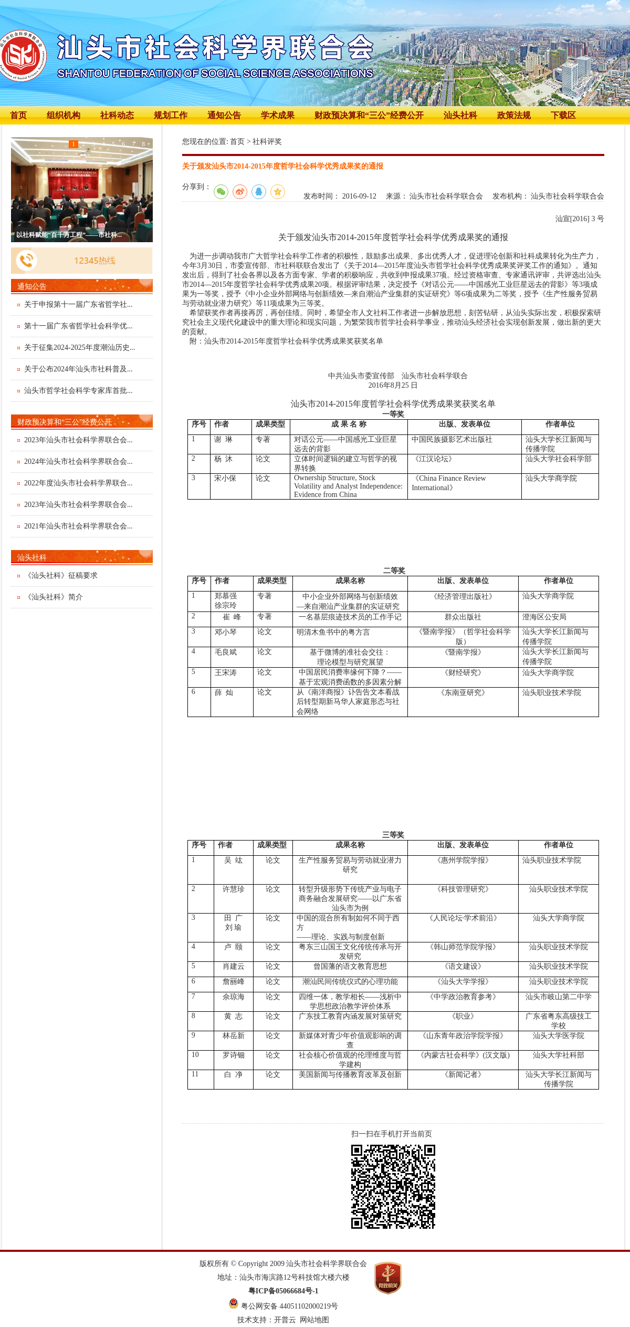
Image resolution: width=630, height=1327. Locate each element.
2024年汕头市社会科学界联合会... (78, 461)
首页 (18, 115)
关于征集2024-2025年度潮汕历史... (79, 347)
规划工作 (170, 115)
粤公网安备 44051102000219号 (289, 1306)
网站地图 (314, 1320)
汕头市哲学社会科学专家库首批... (78, 391)
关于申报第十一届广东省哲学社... (78, 304)
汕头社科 (460, 115)
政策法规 (514, 115)
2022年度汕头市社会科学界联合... (78, 483)
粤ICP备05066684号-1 (283, 1291)
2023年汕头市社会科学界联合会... (78, 440)
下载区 (563, 115)
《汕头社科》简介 (53, 597)
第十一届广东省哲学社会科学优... (78, 326)
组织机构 (63, 115)
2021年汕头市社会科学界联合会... (78, 526)
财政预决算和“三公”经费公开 (369, 115)
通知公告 (224, 115)
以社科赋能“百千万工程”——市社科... (69, 235)
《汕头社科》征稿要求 (61, 575)
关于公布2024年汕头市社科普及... (78, 369)
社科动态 (117, 115)
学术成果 (278, 115)
